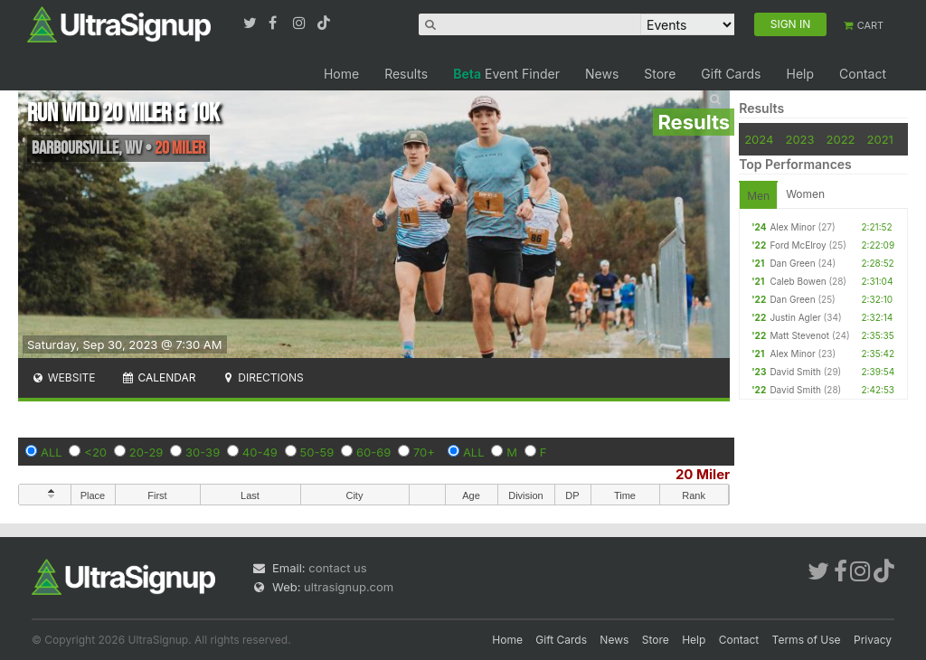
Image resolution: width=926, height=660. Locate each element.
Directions (262, 377)
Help (800, 73)
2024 (758, 139)
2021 (880, 139)
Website (63, 377)
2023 (799, 139)
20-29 (146, 452)
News (602, 73)
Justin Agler (795, 317)
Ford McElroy (798, 245)
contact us (337, 568)
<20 (95, 452)
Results (406, 73)
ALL (51, 452)
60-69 (373, 452)
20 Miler (703, 474)
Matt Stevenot (799, 335)
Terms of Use (806, 639)
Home (341, 73)
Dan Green (792, 263)
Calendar (158, 377)
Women (805, 194)
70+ (424, 452)
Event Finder (506, 73)
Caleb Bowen (798, 281)
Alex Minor (792, 227)
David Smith (795, 371)
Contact (862, 73)
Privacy (873, 639)
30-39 (202, 452)
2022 (841, 139)
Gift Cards (731, 73)
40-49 (260, 452)
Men (758, 196)
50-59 (317, 452)
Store (660, 73)
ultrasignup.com (348, 587)
